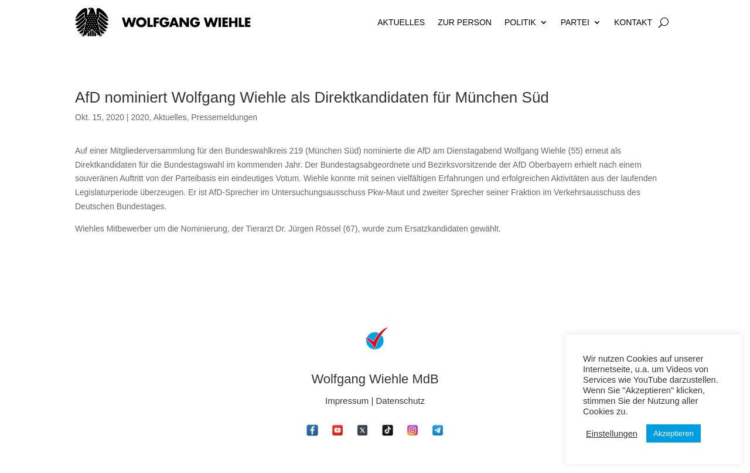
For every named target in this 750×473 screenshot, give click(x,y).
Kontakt (633, 22)
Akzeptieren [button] (673, 433)
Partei (575, 22)
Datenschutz (400, 401)
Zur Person (465, 22)
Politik (520, 22)
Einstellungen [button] (612, 433)
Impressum (347, 401)
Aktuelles (401, 22)
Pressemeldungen (224, 117)
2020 (140, 117)
